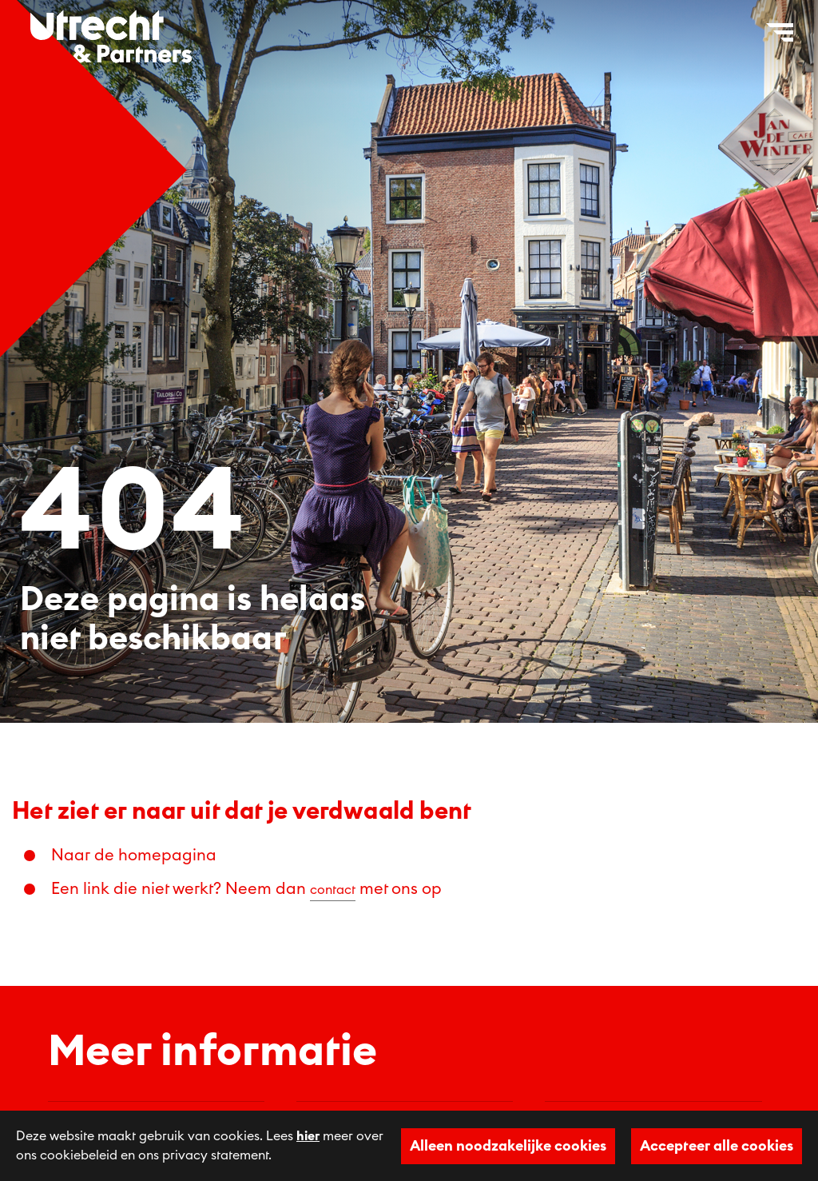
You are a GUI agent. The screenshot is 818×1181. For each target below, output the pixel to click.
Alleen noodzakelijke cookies (508, 1146)
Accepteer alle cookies (716, 1146)
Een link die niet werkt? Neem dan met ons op (246, 889)
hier (308, 1136)
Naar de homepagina (133, 856)
